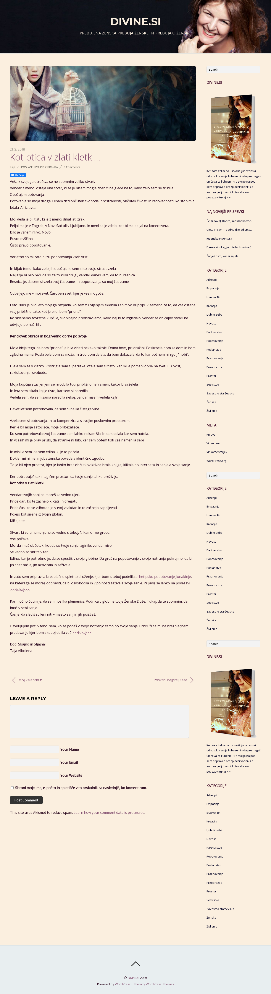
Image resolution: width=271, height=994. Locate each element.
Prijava (211, 434)
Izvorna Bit (213, 297)
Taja (12, 167)
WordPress (123, 984)
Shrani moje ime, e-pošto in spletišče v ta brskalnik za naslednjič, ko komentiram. (81, 787)
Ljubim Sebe (214, 314)
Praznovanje (214, 358)
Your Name (69, 749)
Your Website (71, 775)
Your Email (69, 762)
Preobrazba (49, 167)
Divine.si (133, 978)
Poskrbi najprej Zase (174, 680)
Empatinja (212, 288)
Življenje (211, 411)
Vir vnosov (213, 443)
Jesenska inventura (219, 238)
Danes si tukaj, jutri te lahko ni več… (229, 247)
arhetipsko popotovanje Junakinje (163, 576)
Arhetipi (211, 280)
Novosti (211, 323)
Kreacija (211, 306)
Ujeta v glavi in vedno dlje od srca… (229, 230)
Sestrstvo (212, 384)
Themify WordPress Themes (153, 984)
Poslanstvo (30, 167)
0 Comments (72, 167)
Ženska (211, 402)
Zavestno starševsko (220, 393)
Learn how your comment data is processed (109, 812)
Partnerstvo (214, 332)
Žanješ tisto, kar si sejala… (223, 256)
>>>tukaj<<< (20, 589)
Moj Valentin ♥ (27, 680)
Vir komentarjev (216, 452)
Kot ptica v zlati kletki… (55, 157)
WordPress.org (216, 461)
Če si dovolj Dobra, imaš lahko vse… (229, 221)
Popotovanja (214, 341)
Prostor (211, 376)
